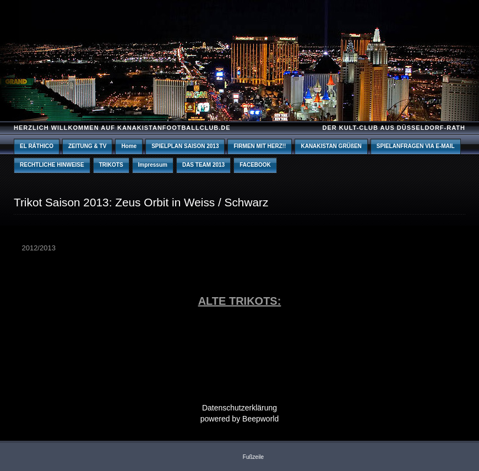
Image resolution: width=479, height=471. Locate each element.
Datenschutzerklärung (239, 407)
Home (129, 146)
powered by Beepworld (239, 418)
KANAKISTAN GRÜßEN (331, 146)
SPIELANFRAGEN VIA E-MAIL (416, 146)
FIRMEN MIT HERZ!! (259, 146)
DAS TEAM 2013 (203, 165)
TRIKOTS (111, 165)
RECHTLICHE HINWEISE (52, 165)
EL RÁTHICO (36, 146)
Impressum (152, 165)
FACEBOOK (255, 165)
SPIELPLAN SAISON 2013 (185, 146)
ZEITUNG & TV (87, 146)
